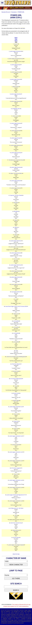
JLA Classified (16, 321)
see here (22, 28)
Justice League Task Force (16, 240)
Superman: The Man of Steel (16, 195)
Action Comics (15, 116)
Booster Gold (16, 371)
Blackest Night (16, 400)
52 (16, 350)
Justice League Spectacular (16, 145)
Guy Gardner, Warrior (15, 291)
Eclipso (15, 220)
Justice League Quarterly (16, 94)
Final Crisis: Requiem (16, 364)
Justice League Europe (15, 64)
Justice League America (15, 79)
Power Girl (21, 12)
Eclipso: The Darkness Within (16, 173)
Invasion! (16, 44)
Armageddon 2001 (16, 108)
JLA (15, 299)
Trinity (16, 386)
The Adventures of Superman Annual (16, 160)
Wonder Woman (15, 530)
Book (16, 37)
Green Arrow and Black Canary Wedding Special (16, 356)
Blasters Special (16, 86)
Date (16, 39)
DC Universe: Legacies (15, 468)
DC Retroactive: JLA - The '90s (16, 508)
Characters (14, 12)
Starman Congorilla (16, 444)
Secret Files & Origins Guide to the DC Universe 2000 (16, 306)
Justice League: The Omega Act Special (16, 544)
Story (16, 40)
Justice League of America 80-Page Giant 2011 (16, 494)
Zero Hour (16, 259)
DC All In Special (16, 537)
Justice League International (15, 51)
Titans (16, 515)
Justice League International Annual (16, 58)
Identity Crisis (16, 313)
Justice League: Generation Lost (16, 406)
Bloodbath (16, 202)
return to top (16, 554)
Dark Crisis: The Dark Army (16, 523)
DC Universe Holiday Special (16, 378)
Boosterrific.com (6, 12)
